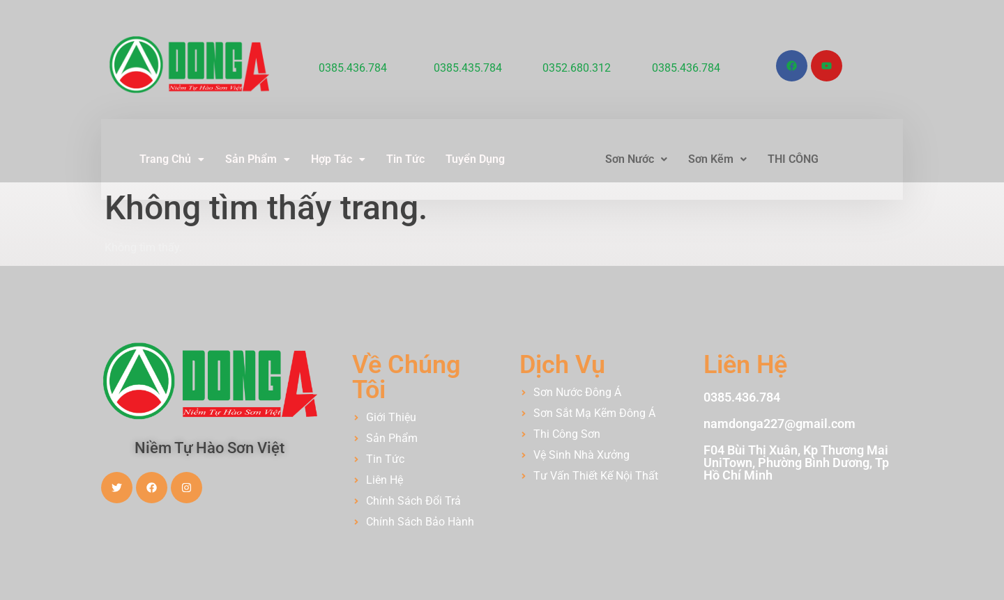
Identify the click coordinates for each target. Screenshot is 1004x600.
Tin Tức (405, 159)
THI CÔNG (793, 159)
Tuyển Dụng (475, 159)
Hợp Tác (338, 159)
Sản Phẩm (257, 159)
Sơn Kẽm (717, 159)
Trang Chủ (171, 159)
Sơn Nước (636, 159)
